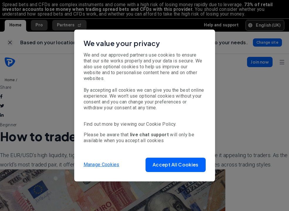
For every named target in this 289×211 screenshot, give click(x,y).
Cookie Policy (160, 124)
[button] (175, 165)
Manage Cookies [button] (101, 164)
